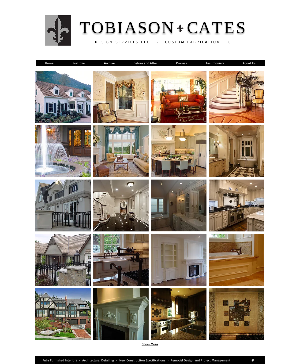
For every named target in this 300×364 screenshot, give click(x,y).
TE (224, 27)
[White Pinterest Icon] (252, 360)
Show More (150, 344)
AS (136, 27)
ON (161, 27)
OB (104, 27)
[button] (63, 97)
